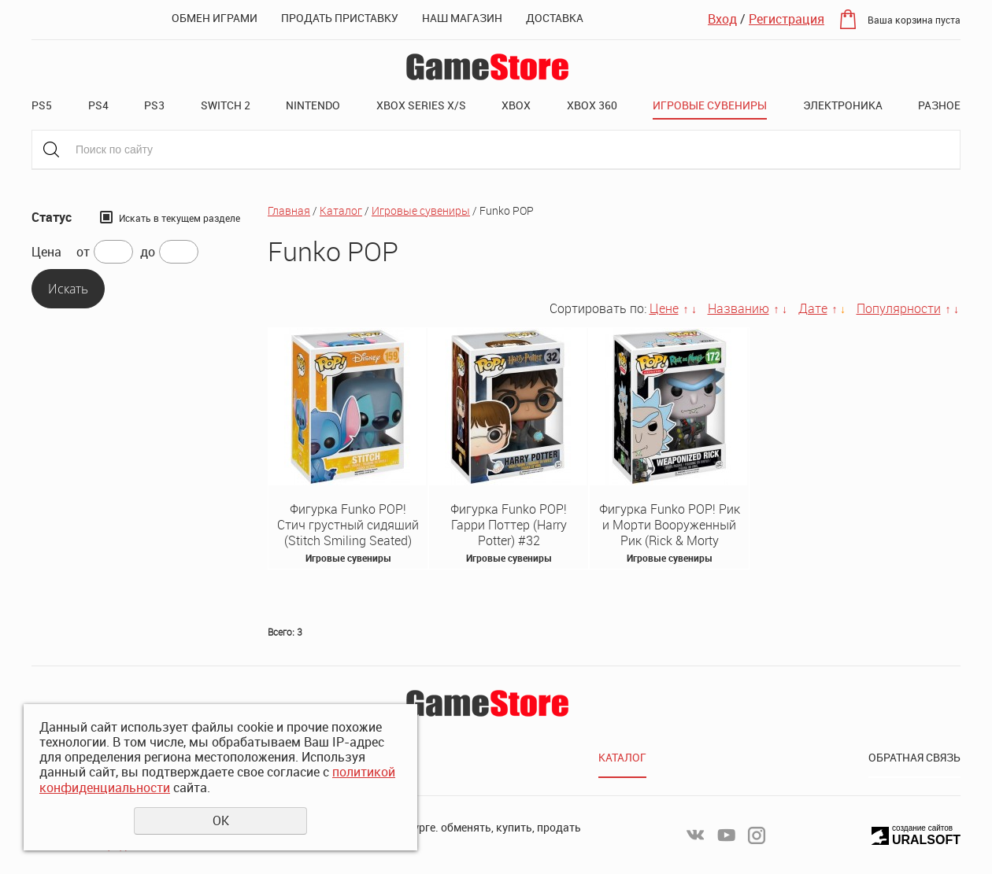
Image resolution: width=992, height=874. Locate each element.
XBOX (516, 105)
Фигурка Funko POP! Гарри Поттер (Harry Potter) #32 (508, 524)
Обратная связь (914, 757)
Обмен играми (214, 17)
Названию (738, 308)
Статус (51, 217)
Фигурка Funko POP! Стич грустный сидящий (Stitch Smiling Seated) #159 (348, 532)
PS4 (98, 105)
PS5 (41, 105)
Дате (812, 308)
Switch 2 (225, 105)
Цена (46, 252)
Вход (722, 19)
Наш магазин (462, 17)
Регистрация (786, 19)
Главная (289, 210)
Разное (939, 105)
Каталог (341, 210)
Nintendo (313, 105)
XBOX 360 (592, 105)
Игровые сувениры (710, 105)
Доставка (554, 17)
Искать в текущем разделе (179, 217)
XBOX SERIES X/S (421, 105)
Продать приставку (339, 17)
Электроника (843, 105)
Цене (664, 308)
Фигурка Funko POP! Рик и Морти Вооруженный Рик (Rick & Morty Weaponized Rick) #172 (669, 532)
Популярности (899, 308)
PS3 (154, 105)
